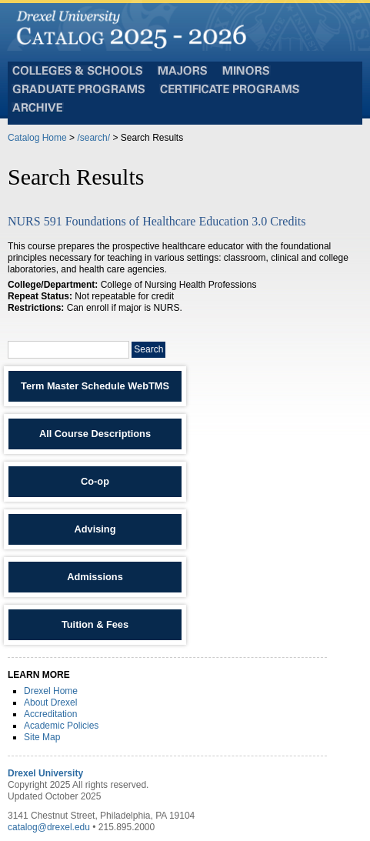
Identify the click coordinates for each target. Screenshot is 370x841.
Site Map (42, 737)
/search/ (93, 137)
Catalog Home (37, 137)
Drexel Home (51, 691)
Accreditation (50, 714)
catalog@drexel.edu (49, 827)
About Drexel (50, 702)
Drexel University (45, 773)
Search (148, 349)
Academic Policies (61, 725)
